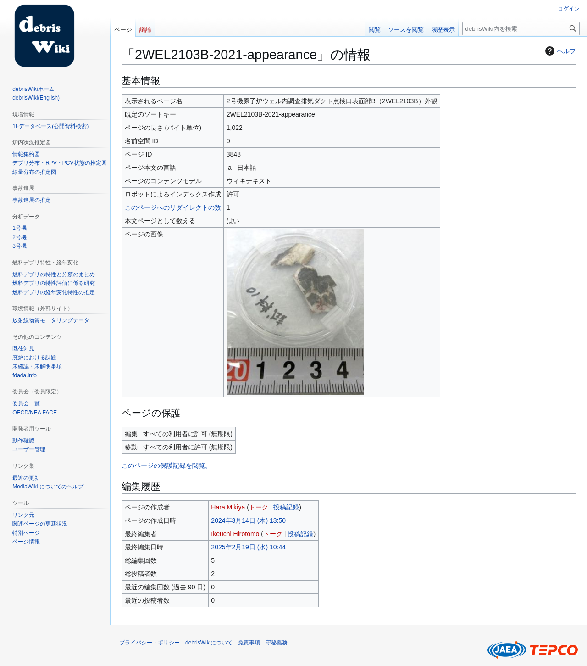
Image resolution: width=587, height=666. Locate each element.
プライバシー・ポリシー (149, 642)
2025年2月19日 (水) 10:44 (248, 547)
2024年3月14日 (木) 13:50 (248, 520)
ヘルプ (559, 51)
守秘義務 (277, 642)
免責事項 (249, 642)
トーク (258, 507)
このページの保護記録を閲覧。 (166, 465)
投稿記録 (286, 507)
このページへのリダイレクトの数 (173, 207)
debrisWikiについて (209, 642)
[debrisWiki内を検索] (521, 28)
